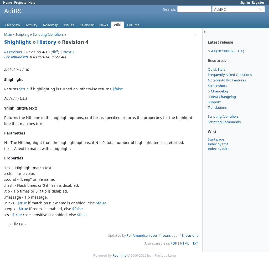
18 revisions (189, 235)
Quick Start (216, 69)
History (46, 41)
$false (117, 88)
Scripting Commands (224, 122)
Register (258, 2)
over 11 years (161, 235)
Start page (216, 139)
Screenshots (217, 85)
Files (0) (16, 223)
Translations (217, 107)
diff (55, 51)
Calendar (87, 25)
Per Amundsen (16, 56)
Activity (31, 25)
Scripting (22, 34)
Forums (133, 25)
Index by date (218, 148)
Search (169, 9)
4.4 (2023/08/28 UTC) (227, 51)
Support (214, 102)
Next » (68, 51)
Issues (69, 25)
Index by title (218, 144)
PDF (173, 243)
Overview (12, 25)
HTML (184, 243)
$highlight (17, 41)
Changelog (219, 91)
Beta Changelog (223, 96)
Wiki (117, 25)
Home (7, 2)
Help (31, 2)
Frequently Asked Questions (230, 74)
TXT (195, 243)
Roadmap (50, 25)
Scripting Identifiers (223, 116)
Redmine (119, 255)
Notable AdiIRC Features (227, 80)
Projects (20, 2)
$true (24, 88)
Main (8, 34)
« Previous (13, 51)
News (103, 25)
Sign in (245, 2)
